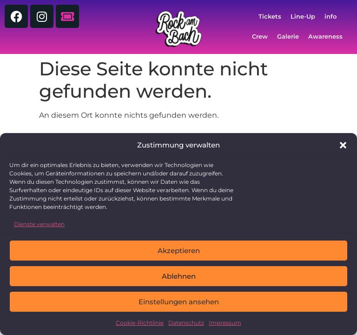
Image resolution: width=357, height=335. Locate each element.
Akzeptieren (179, 250)
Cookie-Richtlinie (140, 322)
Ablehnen (179, 276)
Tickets (269, 16)
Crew (260, 36)
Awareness (325, 36)
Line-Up (303, 16)
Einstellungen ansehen (179, 301)
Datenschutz (186, 322)
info (330, 16)
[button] (343, 145)
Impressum (225, 322)
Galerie (288, 36)
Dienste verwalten (39, 224)
